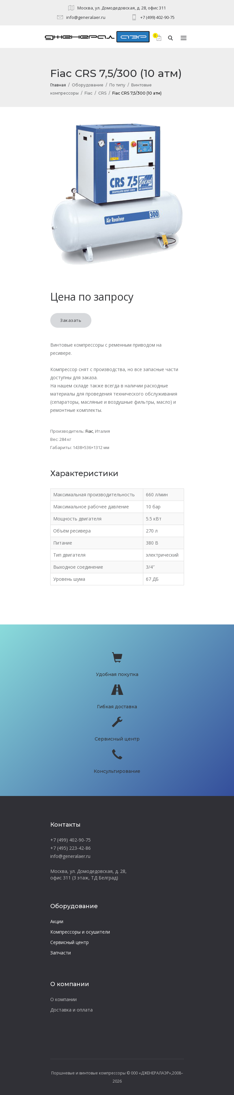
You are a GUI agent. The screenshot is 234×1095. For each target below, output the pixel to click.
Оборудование (87, 84)
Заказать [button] (70, 320)
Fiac (88, 93)
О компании (63, 999)
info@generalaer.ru (85, 17)
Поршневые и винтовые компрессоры (88, 1073)
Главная (58, 84)
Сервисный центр (69, 942)
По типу (117, 84)
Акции (56, 921)
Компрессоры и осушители (80, 932)
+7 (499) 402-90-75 (157, 17)
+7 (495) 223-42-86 (70, 848)
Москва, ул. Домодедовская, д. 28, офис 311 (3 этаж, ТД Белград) (88, 874)
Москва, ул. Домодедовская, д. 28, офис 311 (121, 8)
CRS (102, 93)
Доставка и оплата (71, 1010)
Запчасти (60, 953)
